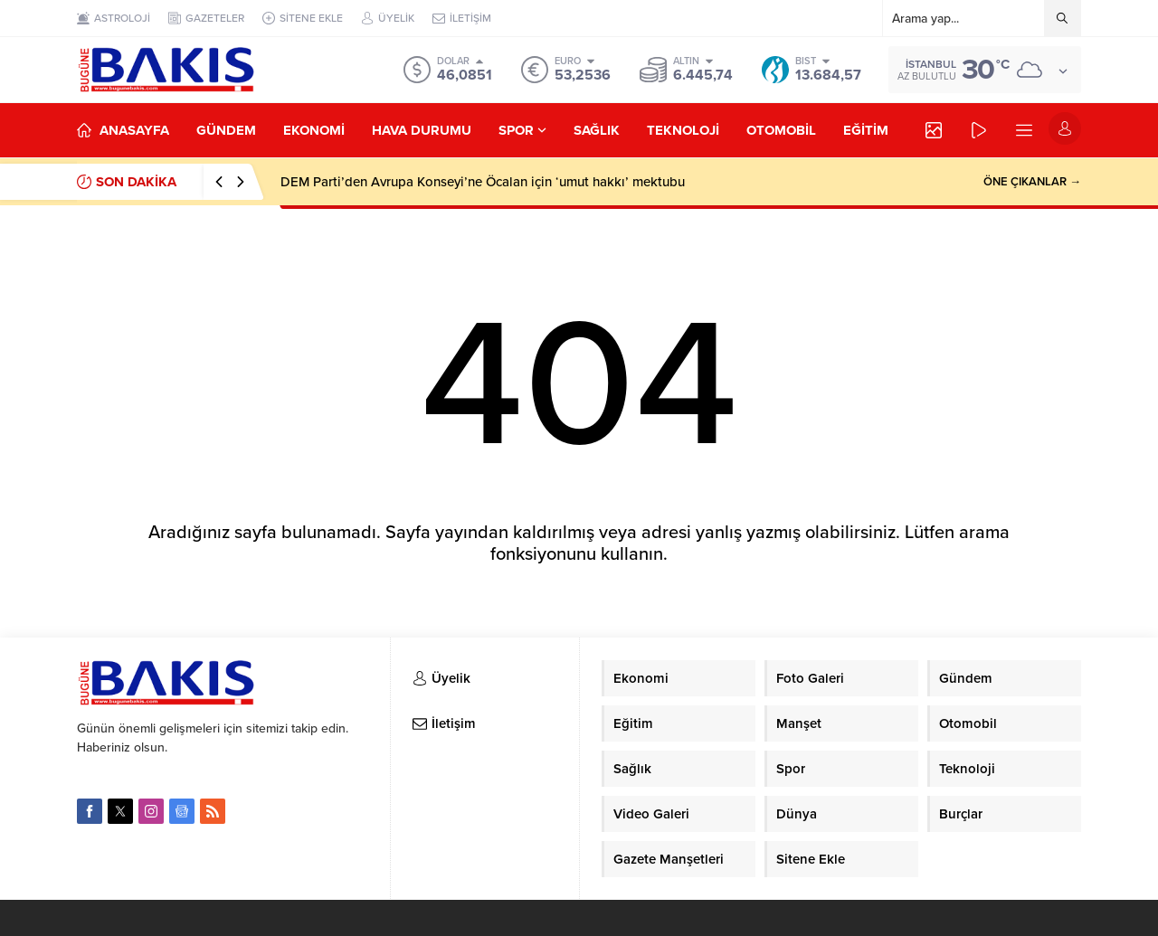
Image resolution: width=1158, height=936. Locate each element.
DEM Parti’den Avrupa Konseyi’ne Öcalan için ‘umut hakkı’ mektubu (482, 182)
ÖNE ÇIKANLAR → (1032, 182)
